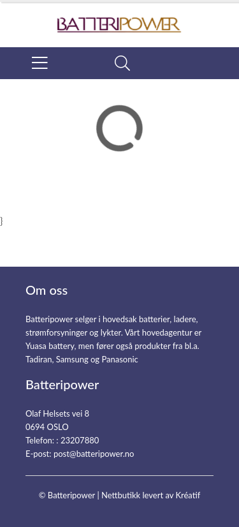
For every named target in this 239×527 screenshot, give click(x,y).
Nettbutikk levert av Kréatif (150, 495)
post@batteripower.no (94, 454)
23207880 (80, 440)
